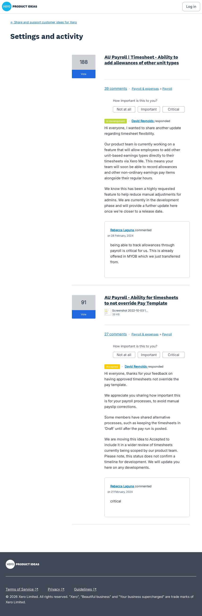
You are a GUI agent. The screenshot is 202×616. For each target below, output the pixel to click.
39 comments (115, 88)
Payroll (167, 88)
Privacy (57, 589)
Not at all (126, 109)
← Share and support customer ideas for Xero (43, 22)
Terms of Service (23, 589)
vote (83, 74)
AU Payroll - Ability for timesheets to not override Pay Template (141, 300)
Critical (176, 109)
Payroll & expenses (145, 88)
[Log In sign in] (191, 6)
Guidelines (86, 589)
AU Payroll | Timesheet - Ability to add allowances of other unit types (141, 60)
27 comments (115, 334)
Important (150, 109)
